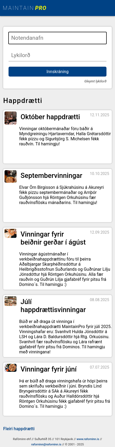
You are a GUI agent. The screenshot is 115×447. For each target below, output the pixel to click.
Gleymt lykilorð (95, 81)
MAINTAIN (24, 8)
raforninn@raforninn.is (46, 444)
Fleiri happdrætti (19, 428)
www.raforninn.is (88, 439)
